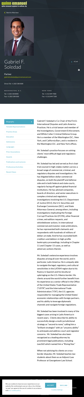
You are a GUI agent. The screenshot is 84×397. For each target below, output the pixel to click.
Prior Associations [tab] (13, 152)
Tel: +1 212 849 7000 (49, 94)
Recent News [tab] (11, 172)
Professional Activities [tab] (14, 167)
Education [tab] (10, 137)
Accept (50, 385)
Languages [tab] (10, 147)
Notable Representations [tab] (15, 127)
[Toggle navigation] (80, 4)
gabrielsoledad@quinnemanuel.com (17, 77)
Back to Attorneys (12, 12)
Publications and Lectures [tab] (16, 162)
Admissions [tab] (10, 142)
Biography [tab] (10, 122)
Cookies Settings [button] (57, 390)
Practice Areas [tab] (11, 132)
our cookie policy (14, 390)
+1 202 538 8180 (17, 84)
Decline (63, 385)
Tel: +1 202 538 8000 (11, 94)
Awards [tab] (9, 157)
